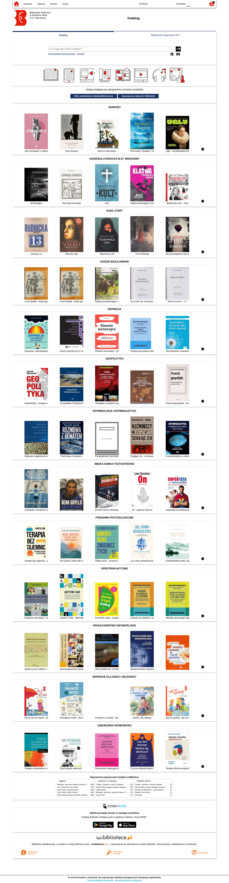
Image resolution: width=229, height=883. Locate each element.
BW (158, 3)
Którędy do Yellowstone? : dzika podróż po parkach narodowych (157, 790)
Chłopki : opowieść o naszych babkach (109, 784)
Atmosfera (138, 795)
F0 (188, 3)
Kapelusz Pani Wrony (142, 792)
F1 (193, 3)
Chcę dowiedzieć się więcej (100, 880)
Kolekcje (80, 54)
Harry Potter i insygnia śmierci (67, 790)
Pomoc (53, 4)
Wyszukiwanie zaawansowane (61, 54)
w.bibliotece (99, 844)
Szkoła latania (101, 790)
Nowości (28, 4)
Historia (41, 4)
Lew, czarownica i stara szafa (67, 787)
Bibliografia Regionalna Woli (165, 35)
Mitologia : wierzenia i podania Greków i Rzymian (74, 784)
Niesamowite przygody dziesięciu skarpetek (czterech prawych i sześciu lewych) (85, 795)
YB (164, 3)
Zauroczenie (100, 795)
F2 (201, 3)
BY (170, 3)
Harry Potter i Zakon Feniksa (67, 792)
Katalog (63, 35)
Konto (65, 4)
